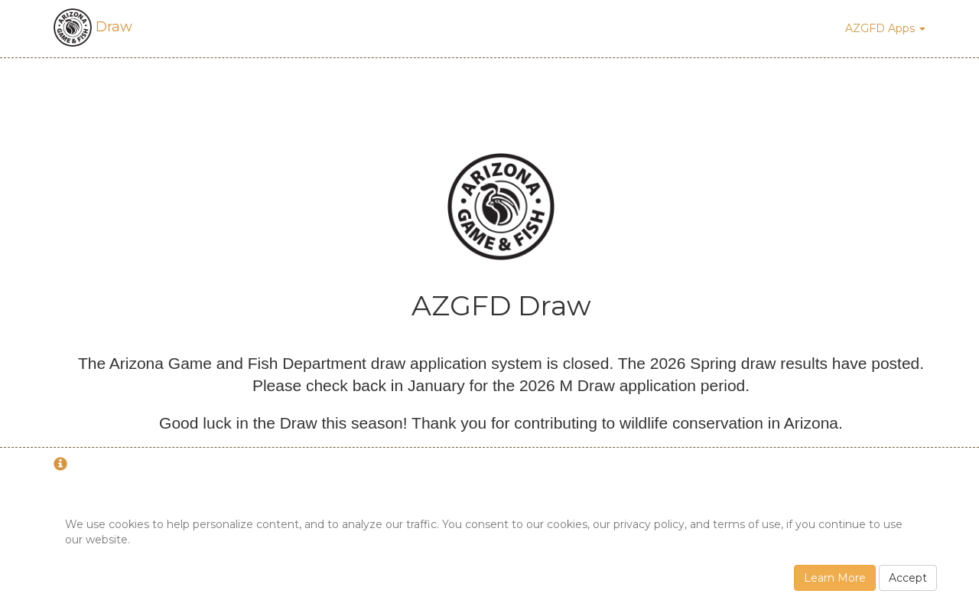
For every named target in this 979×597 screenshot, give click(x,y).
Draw (93, 26)
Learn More (835, 578)
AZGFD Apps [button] (885, 28)
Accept (908, 578)
